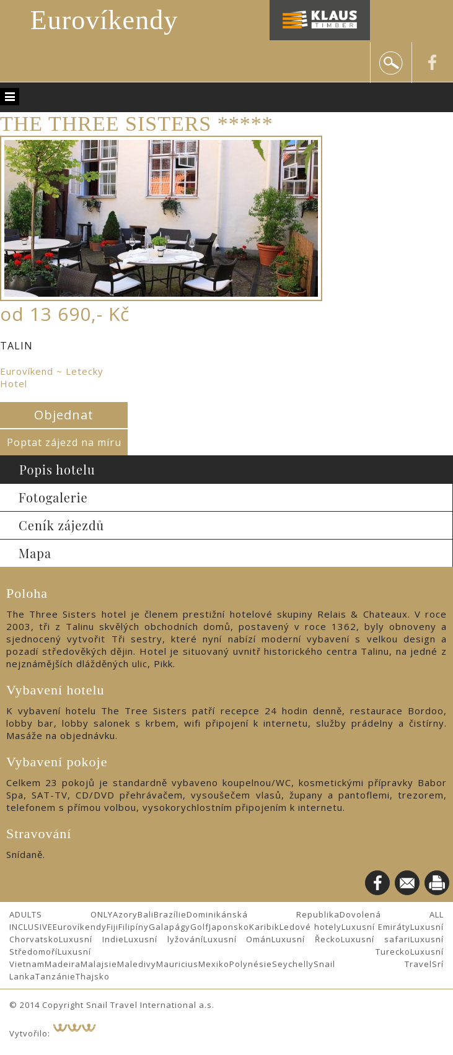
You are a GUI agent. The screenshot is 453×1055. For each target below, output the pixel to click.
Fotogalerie (53, 497)
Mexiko (213, 964)
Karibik (264, 926)
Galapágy (169, 926)
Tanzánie (55, 976)
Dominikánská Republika (263, 914)
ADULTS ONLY (61, 914)
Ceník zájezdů (61, 525)
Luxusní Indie (91, 939)
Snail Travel (373, 964)
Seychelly (293, 964)
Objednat (64, 414)
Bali (146, 914)
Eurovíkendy (104, 20)
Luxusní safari (375, 939)
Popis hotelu (57, 469)
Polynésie (250, 964)
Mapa (35, 553)
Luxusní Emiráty (375, 926)
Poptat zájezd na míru (64, 442)
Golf (199, 926)
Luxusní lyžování (163, 939)
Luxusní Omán (237, 939)
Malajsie (99, 964)
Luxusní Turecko (234, 951)
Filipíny (133, 926)
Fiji (112, 926)
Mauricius (177, 964)
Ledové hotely (310, 926)
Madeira (63, 964)
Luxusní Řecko (306, 939)
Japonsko (229, 926)
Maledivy (136, 964)
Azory (125, 914)
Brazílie (170, 914)
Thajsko (93, 976)
